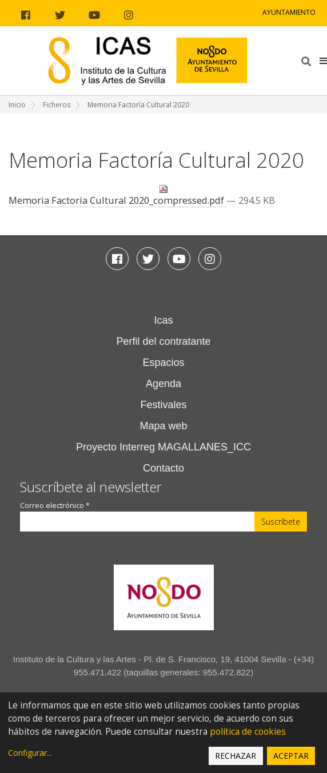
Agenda (163, 383)
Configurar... (30, 752)
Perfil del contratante (163, 341)
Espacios (163, 362)
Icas (163, 320)
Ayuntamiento (289, 12)
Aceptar (291, 755)
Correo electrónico (55, 505)
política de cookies (248, 732)
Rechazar (235, 755)
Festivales (163, 404)
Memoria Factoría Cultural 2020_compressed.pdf (117, 195)
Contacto (163, 468)
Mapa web (163, 426)
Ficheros (56, 105)
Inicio (17, 105)
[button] (323, 60)
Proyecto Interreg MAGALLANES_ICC (163, 447)
